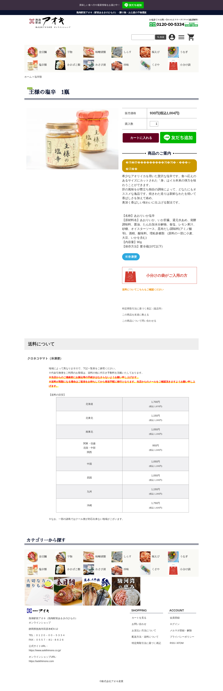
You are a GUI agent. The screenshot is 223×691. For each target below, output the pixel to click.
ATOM (180, 643)
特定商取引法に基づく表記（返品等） (143, 308)
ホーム (28, 76)
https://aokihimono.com (41, 661)
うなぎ (178, 52)
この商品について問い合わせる (139, 320)
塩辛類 (37, 65)
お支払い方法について (144, 630)
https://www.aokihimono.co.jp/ (45, 650)
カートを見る (139, 617)
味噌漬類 (94, 52)
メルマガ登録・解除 (181, 630)
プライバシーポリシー (182, 636)
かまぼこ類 (67, 65)
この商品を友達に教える (135, 314)
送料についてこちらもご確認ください (143, 289)
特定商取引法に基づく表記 (146, 643)
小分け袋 (179, 65)
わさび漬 (94, 65)
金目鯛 (37, 52)
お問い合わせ (139, 624)
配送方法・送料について (145, 636)
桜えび (150, 52)
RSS (172, 643)
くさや (150, 65)
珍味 (120, 65)
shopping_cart (191, 37)
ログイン (175, 624)
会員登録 (175, 617)
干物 (63, 52)
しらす (121, 52)
